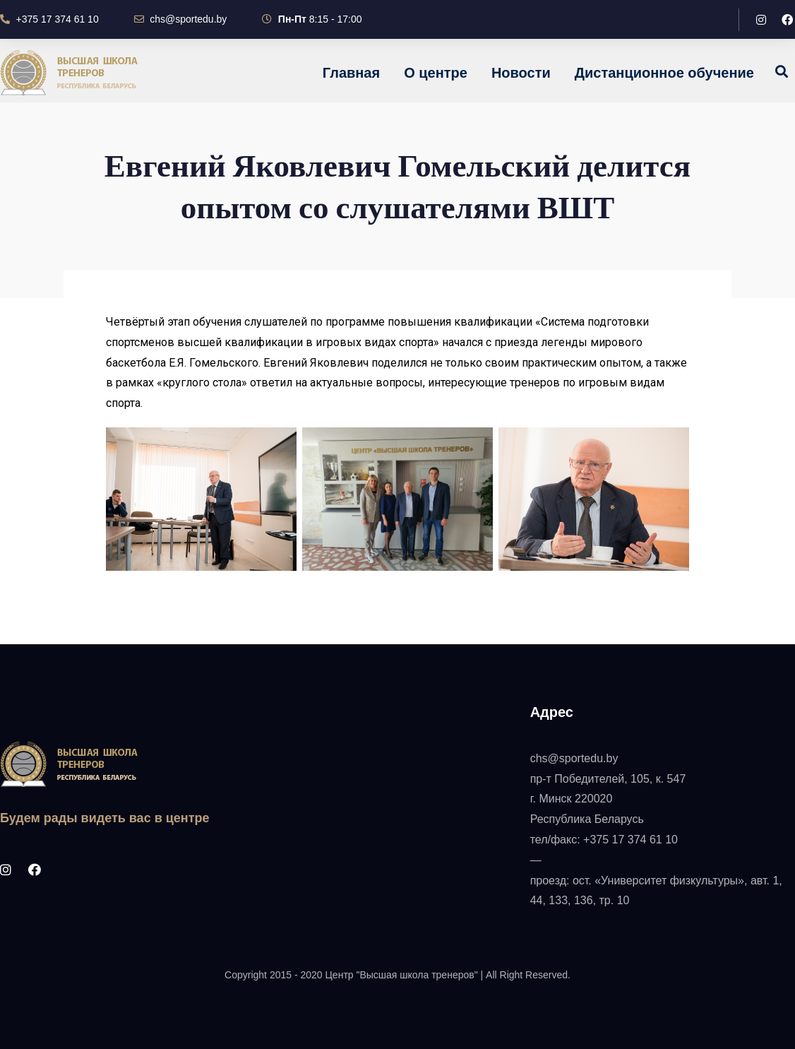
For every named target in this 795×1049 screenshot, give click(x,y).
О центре (435, 73)
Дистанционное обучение (664, 73)
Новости (521, 73)
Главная (351, 73)
